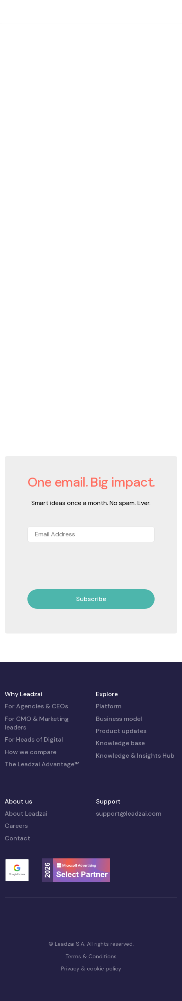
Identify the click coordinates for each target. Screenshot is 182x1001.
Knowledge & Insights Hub (135, 755)
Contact (17, 838)
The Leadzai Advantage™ (42, 764)
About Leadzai (26, 813)
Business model (119, 719)
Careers (16, 826)
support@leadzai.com (128, 813)
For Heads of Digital (34, 739)
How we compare (30, 752)
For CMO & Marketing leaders (37, 723)
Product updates (121, 731)
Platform (108, 706)
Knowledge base (120, 743)
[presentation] (86, 566)
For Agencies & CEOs (36, 706)
